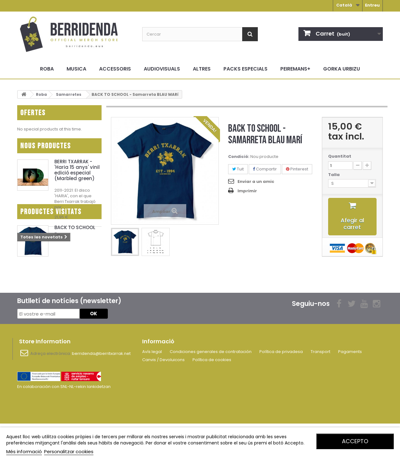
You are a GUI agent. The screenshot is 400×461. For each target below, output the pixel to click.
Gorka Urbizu (341, 68)
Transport (320, 390)
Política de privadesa (281, 390)
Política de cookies (211, 398)
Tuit (238, 169)
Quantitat (339, 156)
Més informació (24, 451)
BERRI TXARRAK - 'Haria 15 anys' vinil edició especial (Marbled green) (77, 173)
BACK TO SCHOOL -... (74, 280)
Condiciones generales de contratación (211, 390)
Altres (202, 68)
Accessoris (115, 68)
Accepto (355, 441)
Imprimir (247, 191)
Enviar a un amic (256, 181)
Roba (47, 68)
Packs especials (245, 68)
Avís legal (152, 390)
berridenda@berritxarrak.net (101, 392)
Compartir (265, 169)
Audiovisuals (162, 68)
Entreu (372, 5)
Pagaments (350, 390)
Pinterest (297, 169)
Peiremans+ (295, 68)
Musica (76, 68)
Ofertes (33, 112)
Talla (334, 175)
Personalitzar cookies (68, 451)
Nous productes (45, 149)
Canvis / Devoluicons (163, 398)
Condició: (238, 156)
